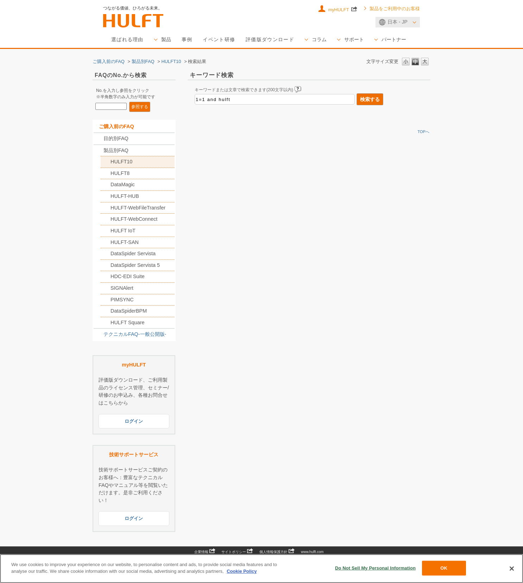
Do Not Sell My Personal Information (375, 568)
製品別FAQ (143, 61)
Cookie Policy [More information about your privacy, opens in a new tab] (242, 571)
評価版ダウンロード (270, 39)
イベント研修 (219, 39)
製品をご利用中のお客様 (395, 8)
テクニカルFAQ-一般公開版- (134, 334)
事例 (187, 39)
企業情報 (204, 552)
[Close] (511, 568)
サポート (354, 39)
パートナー (394, 39)
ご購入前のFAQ (109, 61)
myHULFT (342, 9)
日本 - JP (397, 22)
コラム (319, 39)
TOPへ (423, 132)
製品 (166, 39)
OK (443, 568)
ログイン (134, 421)
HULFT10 (171, 61)
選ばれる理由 (127, 39)
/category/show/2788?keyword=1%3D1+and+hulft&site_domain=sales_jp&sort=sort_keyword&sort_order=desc (98, 139)
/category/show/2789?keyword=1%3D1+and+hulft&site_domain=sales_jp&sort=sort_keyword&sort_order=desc (98, 151)
